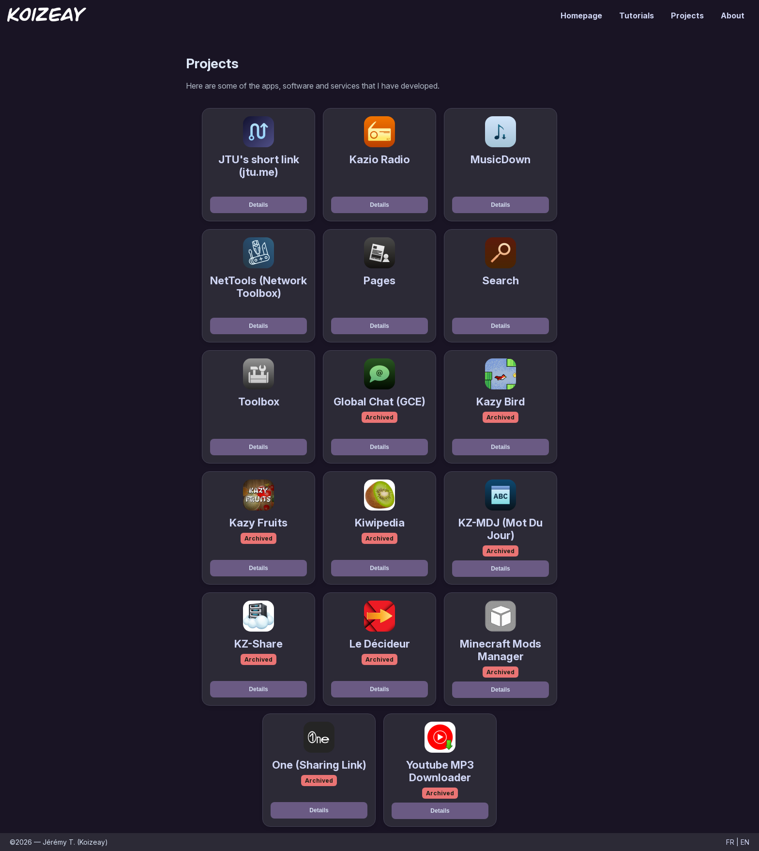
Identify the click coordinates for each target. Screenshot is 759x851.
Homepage (581, 15)
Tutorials (636, 15)
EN (745, 842)
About (732, 15)
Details (258, 204)
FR (730, 842)
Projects (687, 15)
